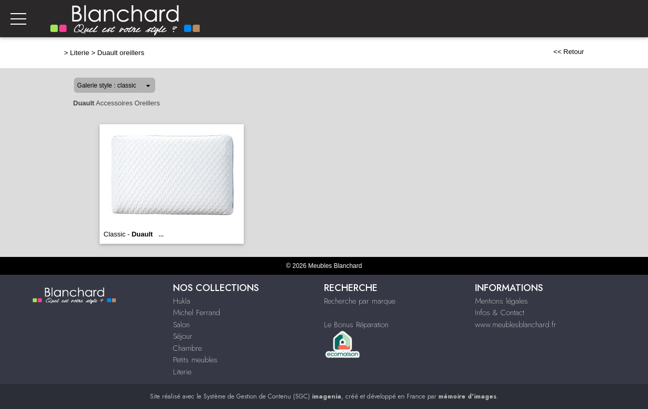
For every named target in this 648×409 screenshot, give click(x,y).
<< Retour (568, 52)
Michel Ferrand (196, 312)
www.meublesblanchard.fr (515, 324)
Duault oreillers (121, 53)
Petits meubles (195, 359)
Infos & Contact (499, 312)
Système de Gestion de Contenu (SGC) (272, 396)
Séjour (182, 336)
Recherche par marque (359, 301)
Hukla (181, 301)
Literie (80, 53)
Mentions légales (501, 301)
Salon (181, 324)
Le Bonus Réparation (356, 324)
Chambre (187, 348)
